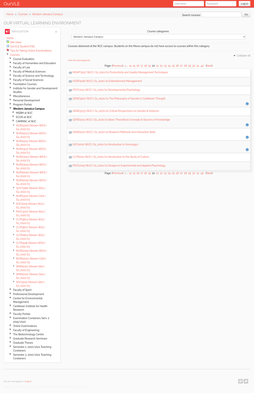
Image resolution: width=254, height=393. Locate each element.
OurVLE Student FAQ (22, 46)
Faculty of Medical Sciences (29, 71)
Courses (23, 14)
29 (189, 65)
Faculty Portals (21, 314)
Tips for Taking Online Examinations (31, 50)
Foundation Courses (25, 84)
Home (10, 14)
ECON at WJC (24, 117)
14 (130, 65)
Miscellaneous (21, 96)
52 (202, 65)
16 (138, 65)
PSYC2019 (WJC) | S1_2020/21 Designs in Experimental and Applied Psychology (119, 165)
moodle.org (83, 387)
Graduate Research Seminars (30, 338)
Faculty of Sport (22, 289)
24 (169, 65)
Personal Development (26, 100)
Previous (118, 65)
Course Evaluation (23, 59)
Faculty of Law (21, 67)
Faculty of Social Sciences (28, 79)
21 (157, 65)
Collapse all (243, 55)
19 (149, 65)
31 (198, 65)
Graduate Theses (23, 342)
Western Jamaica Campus (47, 14)
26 (177, 65)
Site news (15, 42)
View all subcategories (79, 60)
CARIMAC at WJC (26, 121)
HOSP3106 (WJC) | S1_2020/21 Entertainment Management (107, 81)
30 (193, 65)
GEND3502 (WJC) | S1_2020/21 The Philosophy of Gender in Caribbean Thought (119, 98)
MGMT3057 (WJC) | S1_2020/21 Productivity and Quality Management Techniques (120, 72)
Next (209, 65)
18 (145, 65)
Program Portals (22, 104)
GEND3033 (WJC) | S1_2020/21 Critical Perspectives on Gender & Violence (116, 110)
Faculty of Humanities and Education (34, 63)
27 (181, 65)
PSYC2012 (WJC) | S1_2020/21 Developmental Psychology (106, 89)
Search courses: (191, 15)
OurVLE (12, 3)
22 (161, 65)
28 (185, 65)
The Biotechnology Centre (28, 334)
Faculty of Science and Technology (33, 75)
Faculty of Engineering (26, 330)
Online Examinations (25, 326)
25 (173, 65)
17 (142, 65)
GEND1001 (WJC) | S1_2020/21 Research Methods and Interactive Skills (114, 132)
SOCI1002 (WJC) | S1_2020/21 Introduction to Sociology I (105, 144)
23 (165, 65)
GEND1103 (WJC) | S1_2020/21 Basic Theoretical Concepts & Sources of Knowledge (121, 119)
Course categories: (158, 31)
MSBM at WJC (24, 112)
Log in (244, 3)
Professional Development (28, 294)
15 (134, 65)
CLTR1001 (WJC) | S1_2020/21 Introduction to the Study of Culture (111, 156)
